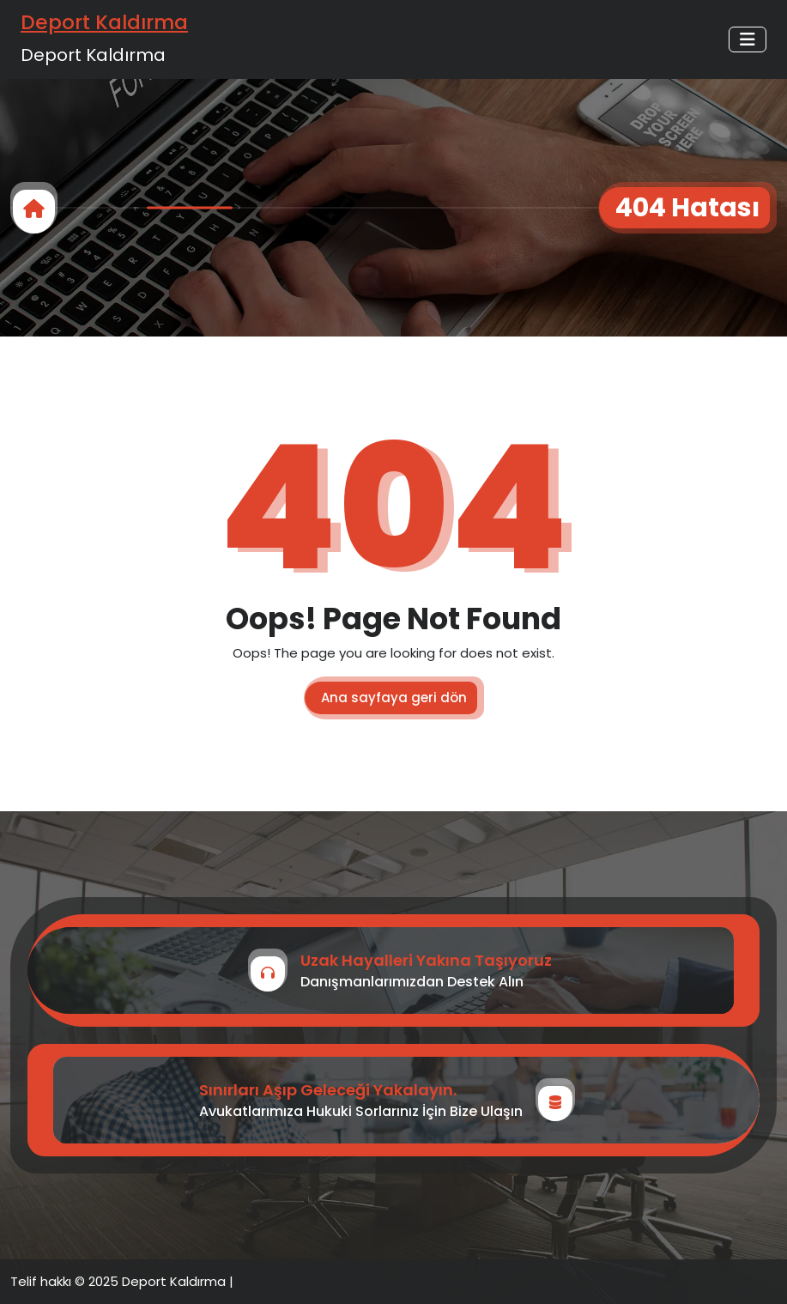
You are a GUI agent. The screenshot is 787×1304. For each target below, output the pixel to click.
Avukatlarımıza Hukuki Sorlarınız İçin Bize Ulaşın (361, 1111)
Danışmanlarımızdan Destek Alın (412, 982)
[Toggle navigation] (747, 39)
